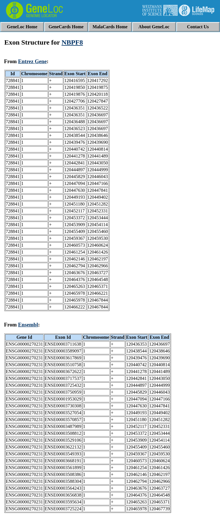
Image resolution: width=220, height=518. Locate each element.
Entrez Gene (32, 61)
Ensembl (28, 325)
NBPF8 (72, 42)
